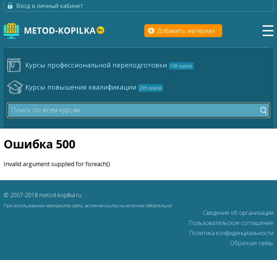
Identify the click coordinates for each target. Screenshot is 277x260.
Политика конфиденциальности (231, 233)
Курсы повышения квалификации (94, 87)
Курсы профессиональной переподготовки (109, 65)
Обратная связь (251, 243)
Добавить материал (186, 31)
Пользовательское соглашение (231, 223)
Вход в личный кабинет (49, 6)
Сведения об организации (238, 213)
